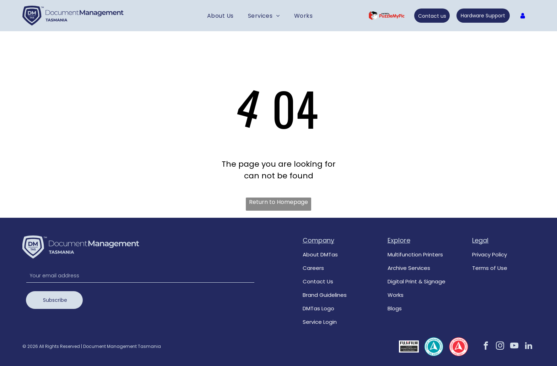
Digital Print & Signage (416, 281)
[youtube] (514, 346)
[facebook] (486, 346)
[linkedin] (528, 346)
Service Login (320, 322)
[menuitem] (220, 16)
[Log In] (522, 16)
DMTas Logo (318, 308)
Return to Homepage (278, 202)
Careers (313, 268)
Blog (393, 308)
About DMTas (320, 254)
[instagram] (500, 346)
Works (396, 295)
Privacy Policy (489, 254)
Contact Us (318, 281)
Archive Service (407, 268)
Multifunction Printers (415, 254)
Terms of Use (489, 268)
